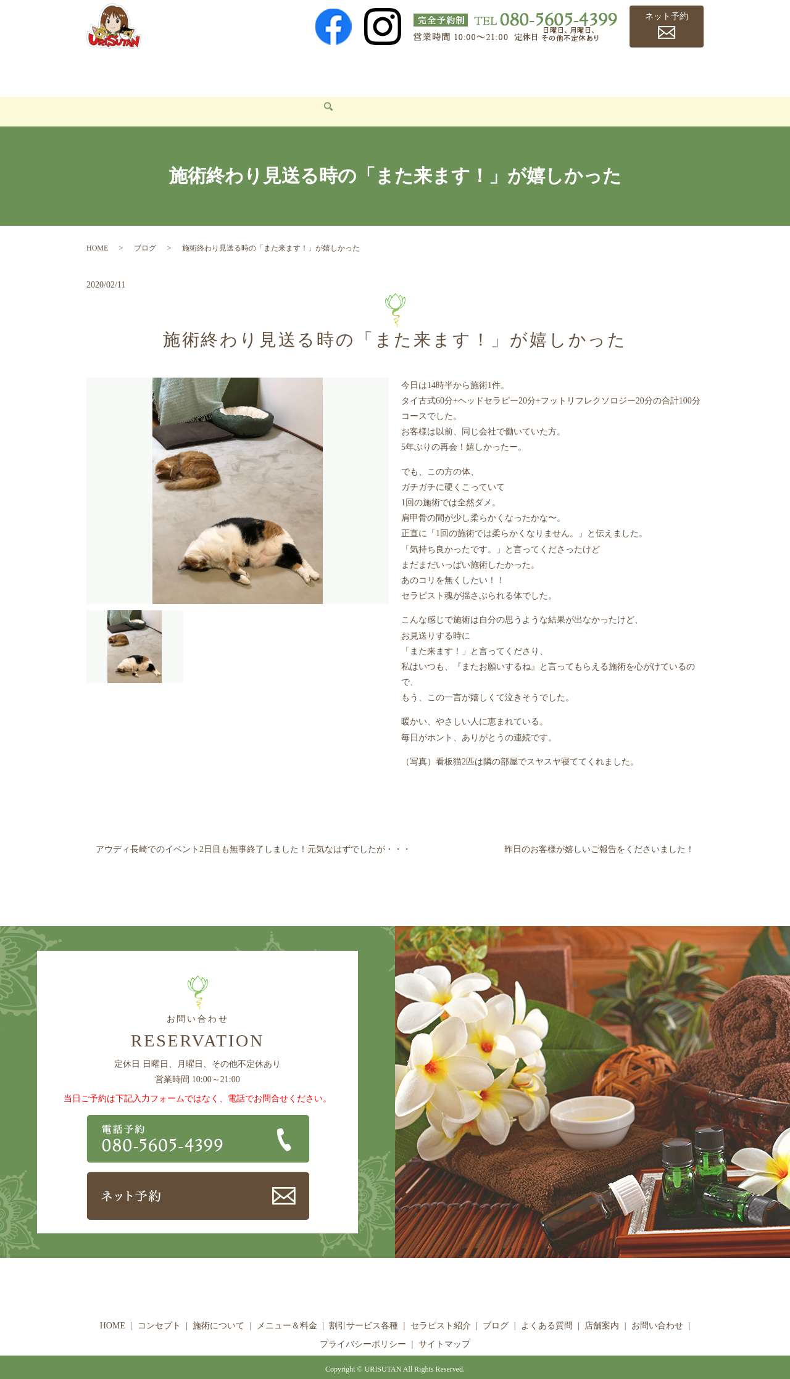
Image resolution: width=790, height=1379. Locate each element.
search (173, 94)
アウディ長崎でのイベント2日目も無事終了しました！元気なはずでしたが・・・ (253, 830)
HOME (108, 71)
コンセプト (160, 71)
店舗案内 (655, 71)
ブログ (537, 71)
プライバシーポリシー (363, 1325)
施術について (227, 71)
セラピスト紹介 (475, 71)
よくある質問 (593, 71)
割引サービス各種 (389, 71)
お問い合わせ (122, 93)
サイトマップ (444, 1325)
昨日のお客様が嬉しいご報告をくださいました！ (599, 830)
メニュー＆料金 (303, 71)
